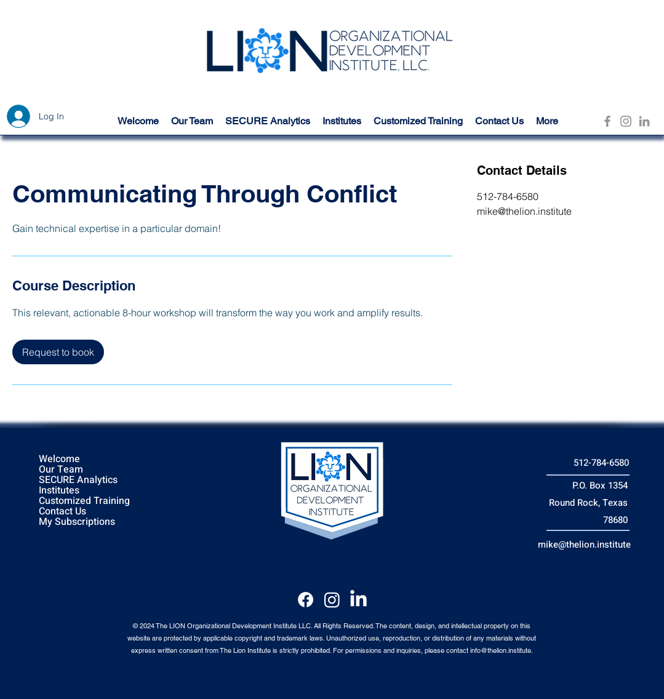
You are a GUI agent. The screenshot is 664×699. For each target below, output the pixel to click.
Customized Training (84, 501)
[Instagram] (625, 121)
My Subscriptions (77, 522)
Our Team (61, 470)
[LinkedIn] (644, 121)
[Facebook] (607, 121)
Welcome (59, 459)
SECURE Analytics (78, 480)
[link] (58, 352)
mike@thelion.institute (584, 544)
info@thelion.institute (500, 650)
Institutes (59, 490)
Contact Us (62, 511)
